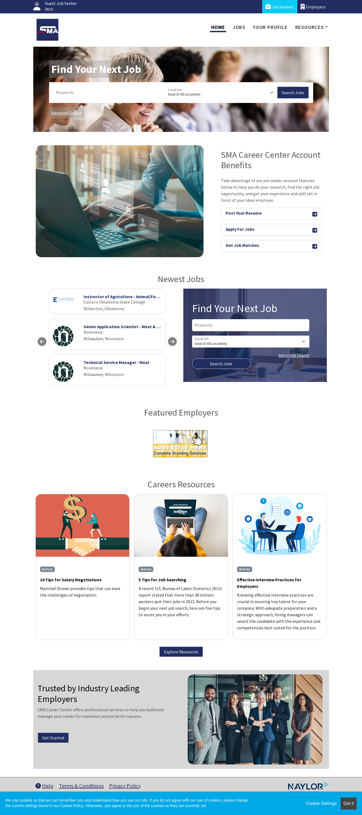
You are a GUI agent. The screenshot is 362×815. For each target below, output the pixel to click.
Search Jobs (293, 92)
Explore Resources (181, 651)
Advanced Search (66, 112)
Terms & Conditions (81, 785)
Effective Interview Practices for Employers (269, 583)
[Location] (221, 93)
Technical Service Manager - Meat (116, 362)
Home (218, 27)
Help (44, 785)
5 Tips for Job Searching (162, 579)
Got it (348, 803)
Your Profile (270, 27)
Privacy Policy (124, 785)
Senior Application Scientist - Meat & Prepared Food (134, 326)
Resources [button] (309, 27)
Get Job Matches (272, 246)
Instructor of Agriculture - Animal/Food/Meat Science (136, 296)
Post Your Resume (272, 214)
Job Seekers (279, 6)
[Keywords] (109, 93)
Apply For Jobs (272, 230)
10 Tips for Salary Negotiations (71, 579)
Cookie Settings (321, 803)
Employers (313, 6)
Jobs (239, 27)
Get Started (53, 737)
